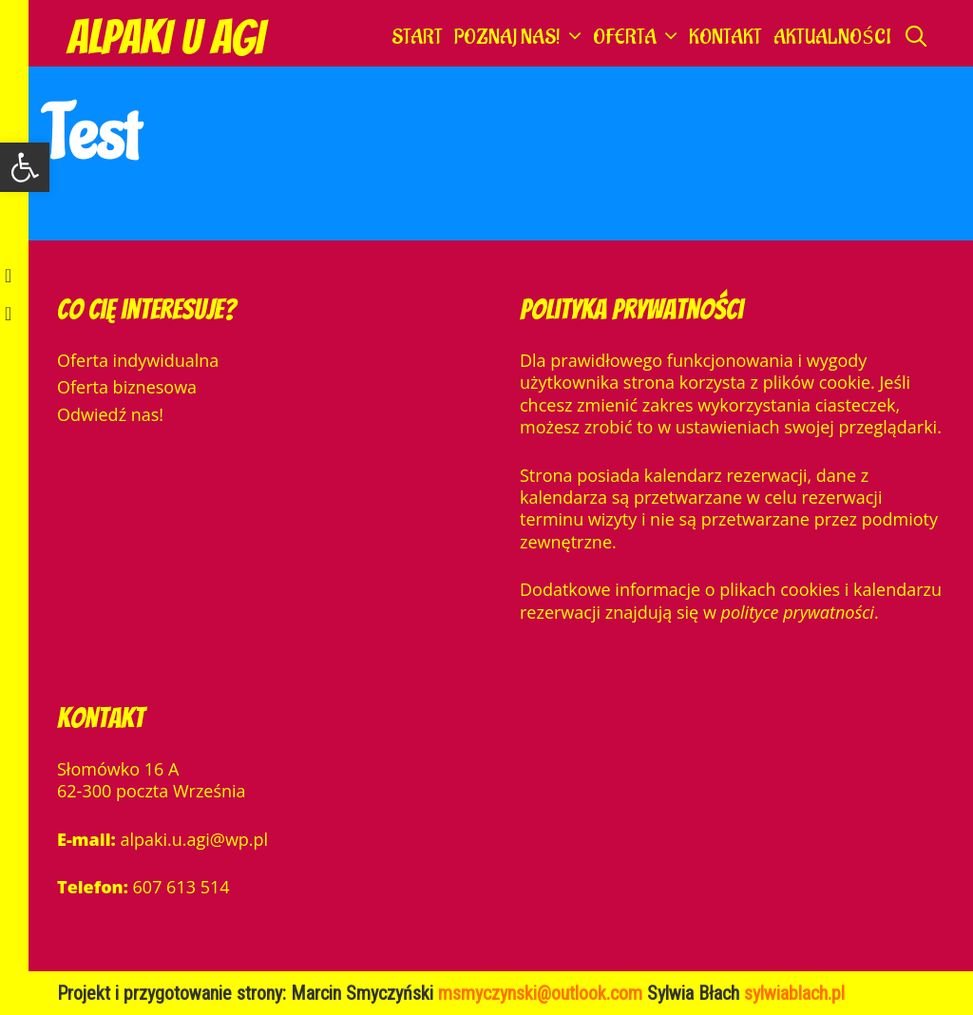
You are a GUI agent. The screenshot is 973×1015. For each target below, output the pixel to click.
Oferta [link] (638, 38)
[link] (24, 167)
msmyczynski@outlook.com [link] (542, 993)
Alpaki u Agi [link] (165, 37)
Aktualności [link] (831, 37)
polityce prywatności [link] (797, 612)
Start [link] (417, 37)
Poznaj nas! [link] (520, 38)
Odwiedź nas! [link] (110, 414)
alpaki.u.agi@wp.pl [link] (194, 839)
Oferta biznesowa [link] (127, 386)
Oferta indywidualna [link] (138, 360)
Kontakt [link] (725, 37)
